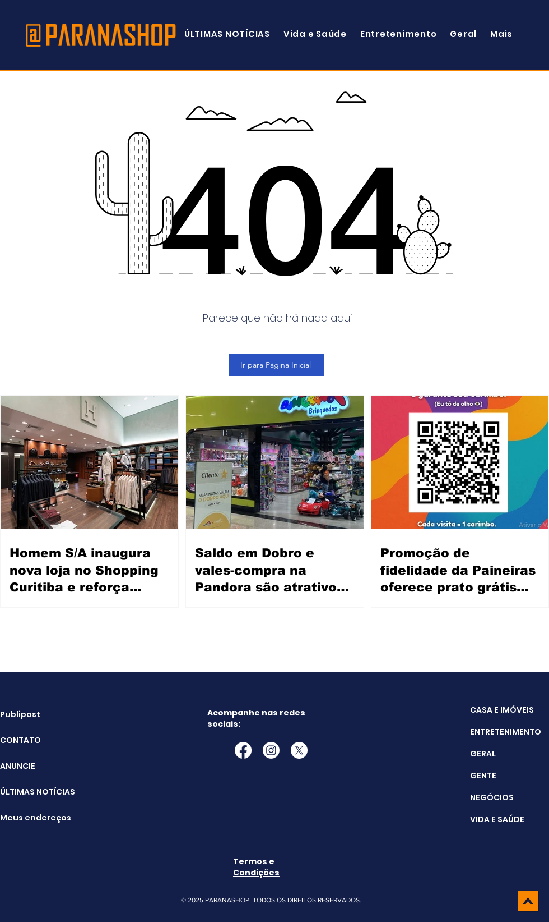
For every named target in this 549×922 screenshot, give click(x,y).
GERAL (483, 753)
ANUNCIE (17, 766)
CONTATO (20, 740)
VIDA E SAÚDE (497, 819)
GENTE (483, 775)
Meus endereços (28, 817)
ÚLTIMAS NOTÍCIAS (28, 791)
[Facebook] (243, 750)
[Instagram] (271, 750)
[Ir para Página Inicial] (276, 365)
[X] (299, 750)
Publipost (20, 714)
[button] (501, 34)
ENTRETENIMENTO (505, 731)
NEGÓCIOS (492, 797)
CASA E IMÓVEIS (502, 709)
